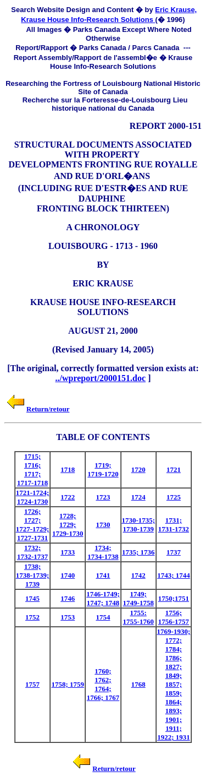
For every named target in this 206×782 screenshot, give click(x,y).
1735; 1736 (138, 552)
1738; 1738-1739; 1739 (32, 575)
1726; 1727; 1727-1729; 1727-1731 (32, 524)
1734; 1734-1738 (102, 552)
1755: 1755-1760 (138, 617)
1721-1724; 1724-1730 (32, 497)
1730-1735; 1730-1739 (138, 524)
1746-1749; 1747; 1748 (103, 598)
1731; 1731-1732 (173, 524)
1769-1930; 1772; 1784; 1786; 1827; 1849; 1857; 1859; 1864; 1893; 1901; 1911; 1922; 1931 (174, 684)
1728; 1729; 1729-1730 (67, 524)
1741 (103, 575)
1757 (32, 684)
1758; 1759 (67, 684)
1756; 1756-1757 (173, 617)
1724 (138, 497)
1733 (67, 552)
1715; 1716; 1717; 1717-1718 (32, 469)
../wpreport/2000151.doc (100, 378)
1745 (32, 598)
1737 (173, 552)
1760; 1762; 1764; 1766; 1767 (103, 684)
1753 (67, 617)
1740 (67, 575)
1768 (138, 684)
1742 (138, 575)
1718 (67, 469)
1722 (67, 497)
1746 (67, 598)
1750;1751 (173, 598)
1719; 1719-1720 (102, 469)
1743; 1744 (173, 575)
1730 (103, 524)
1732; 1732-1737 (32, 552)
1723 (103, 497)
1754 (103, 617)
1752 (32, 617)
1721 (173, 469)
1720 (138, 469)
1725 (173, 497)
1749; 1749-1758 (138, 598)
